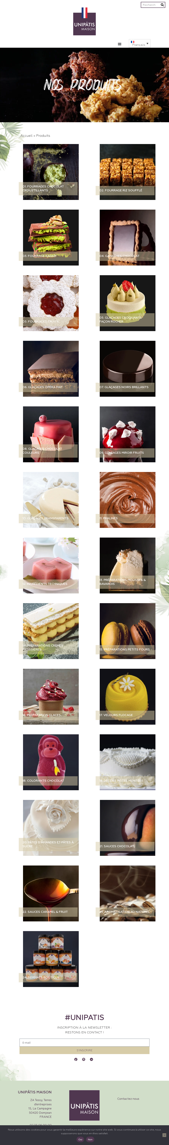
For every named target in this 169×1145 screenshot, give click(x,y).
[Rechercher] (162, 4)
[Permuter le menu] (119, 44)
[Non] (164, 1135)
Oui (80, 1139)
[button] (139, 43)
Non (90, 1139)
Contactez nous (128, 1098)
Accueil (26, 136)
